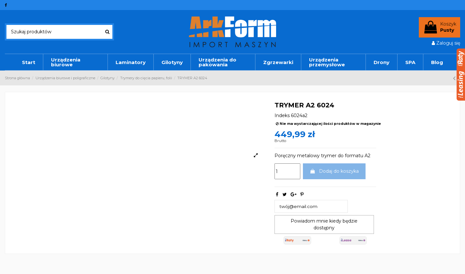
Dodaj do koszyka (334, 171)
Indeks (282, 115)
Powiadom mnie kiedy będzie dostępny (324, 224)
